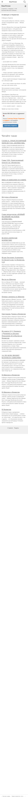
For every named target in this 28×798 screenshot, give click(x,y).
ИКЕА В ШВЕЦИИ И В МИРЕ (14, 180)
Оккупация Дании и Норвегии (14, 314)
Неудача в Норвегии (10, 197)
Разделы (16, 428)
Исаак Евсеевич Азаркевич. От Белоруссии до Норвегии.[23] (13, 260)
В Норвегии (6, 409)
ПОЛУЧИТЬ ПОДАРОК (10, 125)
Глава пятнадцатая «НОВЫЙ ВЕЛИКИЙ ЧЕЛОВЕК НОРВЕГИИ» (13, 216)
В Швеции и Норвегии (11, 375)
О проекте (10, 428)
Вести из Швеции (9, 279)
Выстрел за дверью (7, 796)
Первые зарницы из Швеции (13, 297)
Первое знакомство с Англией (18, 796)
